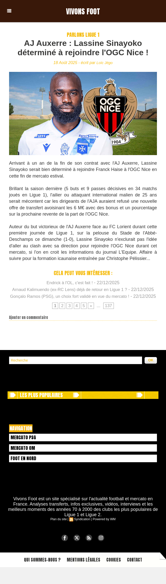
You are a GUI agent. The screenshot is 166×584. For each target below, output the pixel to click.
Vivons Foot (83, 11)
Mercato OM (24, 462)
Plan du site (59, 535)
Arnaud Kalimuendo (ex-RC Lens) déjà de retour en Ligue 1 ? (81, 289)
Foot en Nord (24, 474)
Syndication (82, 535)
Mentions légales (83, 576)
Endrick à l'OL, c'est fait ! (69, 282)
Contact (141, 576)
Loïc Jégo (104, 63)
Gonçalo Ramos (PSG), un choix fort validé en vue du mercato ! (82, 303)
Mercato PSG (24, 451)
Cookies (117, 576)
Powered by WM (103, 535)
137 (109, 319)
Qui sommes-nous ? (36, 576)
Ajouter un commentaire (28, 331)
